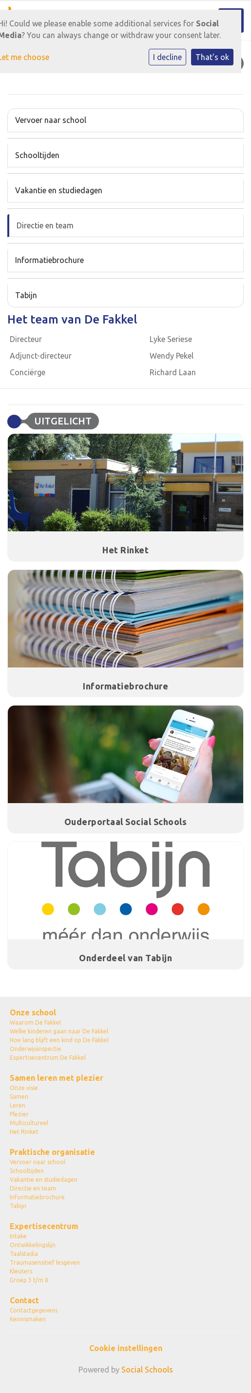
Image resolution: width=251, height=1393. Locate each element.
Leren (17, 1105)
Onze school (33, 1012)
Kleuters (21, 1271)
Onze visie (24, 1088)
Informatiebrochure (49, 260)
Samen (19, 1096)
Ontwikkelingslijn (33, 1245)
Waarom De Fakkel (35, 1022)
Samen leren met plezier (56, 1077)
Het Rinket (24, 1132)
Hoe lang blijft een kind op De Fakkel (59, 1040)
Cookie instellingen (125, 1348)
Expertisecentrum (44, 1226)
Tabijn (26, 295)
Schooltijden (37, 155)
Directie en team (45, 225)
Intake (18, 1236)
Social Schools (147, 1369)
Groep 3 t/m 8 (29, 1280)
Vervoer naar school (50, 120)
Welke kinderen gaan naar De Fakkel (59, 1031)
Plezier (19, 1114)
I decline (167, 57)
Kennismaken (28, 1319)
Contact (24, 1300)
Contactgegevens (34, 1310)
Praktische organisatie (52, 1152)
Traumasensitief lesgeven (45, 1262)
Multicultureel (29, 1123)
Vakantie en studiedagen (58, 190)
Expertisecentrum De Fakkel (48, 1057)
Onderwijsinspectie (35, 1049)
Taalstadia (24, 1254)
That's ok (212, 57)
